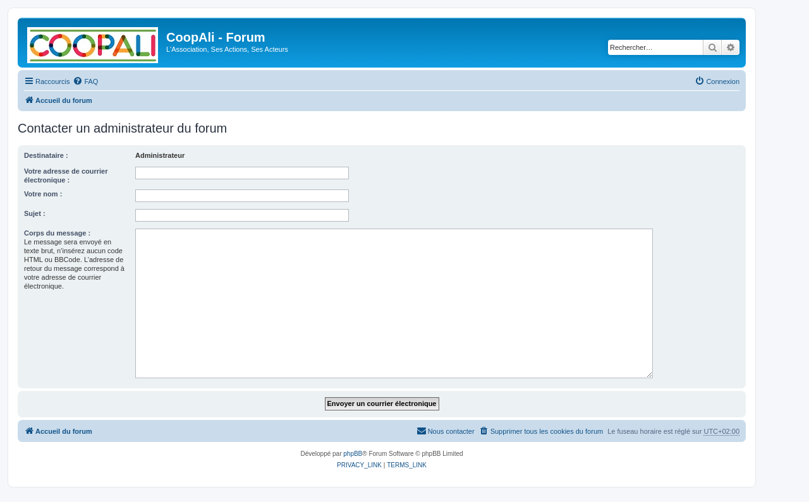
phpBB (352, 453)
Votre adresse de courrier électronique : (65, 175)
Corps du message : (57, 233)
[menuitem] (85, 81)
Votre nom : (43, 194)
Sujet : (35, 213)
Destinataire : (46, 155)
